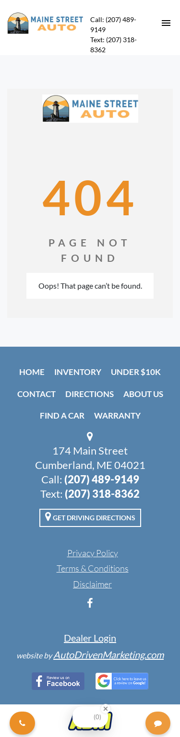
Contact (36, 394)
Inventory (77, 372)
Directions (89, 394)
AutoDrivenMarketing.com (108, 654)
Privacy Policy (92, 553)
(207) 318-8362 (102, 493)
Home (32, 372)
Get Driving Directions (90, 516)
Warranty (117, 415)
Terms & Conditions (93, 568)
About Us (143, 394)
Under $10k (136, 372)
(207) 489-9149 (101, 479)
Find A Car (62, 415)
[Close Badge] (105, 709)
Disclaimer (92, 584)
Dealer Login (90, 637)
